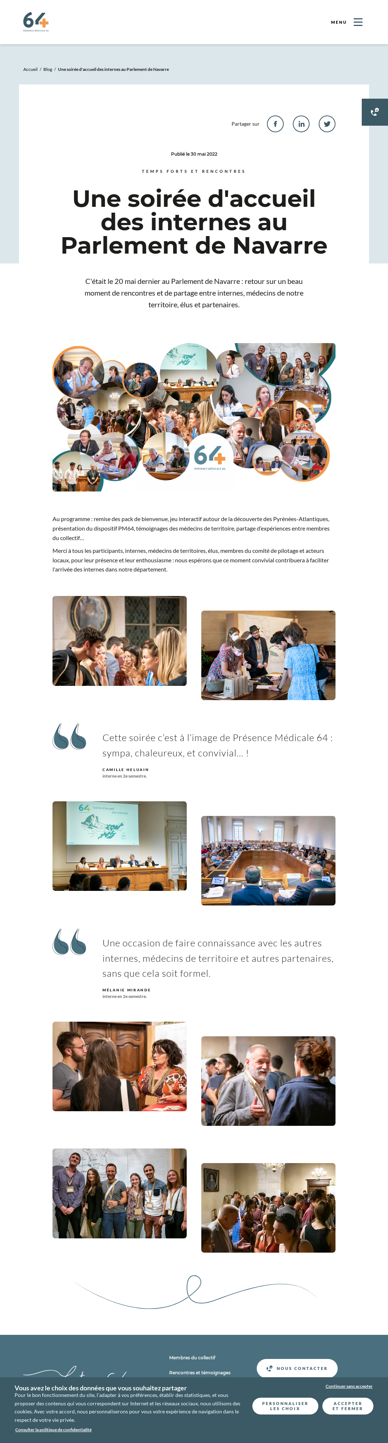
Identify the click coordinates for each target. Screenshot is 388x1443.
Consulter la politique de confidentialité (53, 1429)
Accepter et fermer (348, 1406)
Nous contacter (297, 1368)
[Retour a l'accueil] (35, 29)
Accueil (30, 69)
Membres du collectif (192, 1357)
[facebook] (275, 123)
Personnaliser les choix (285, 1406)
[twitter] (327, 123)
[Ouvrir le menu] (347, 22)
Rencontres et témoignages (199, 1372)
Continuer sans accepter (349, 1386)
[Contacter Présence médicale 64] (375, 112)
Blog (47, 69)
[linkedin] (301, 123)
